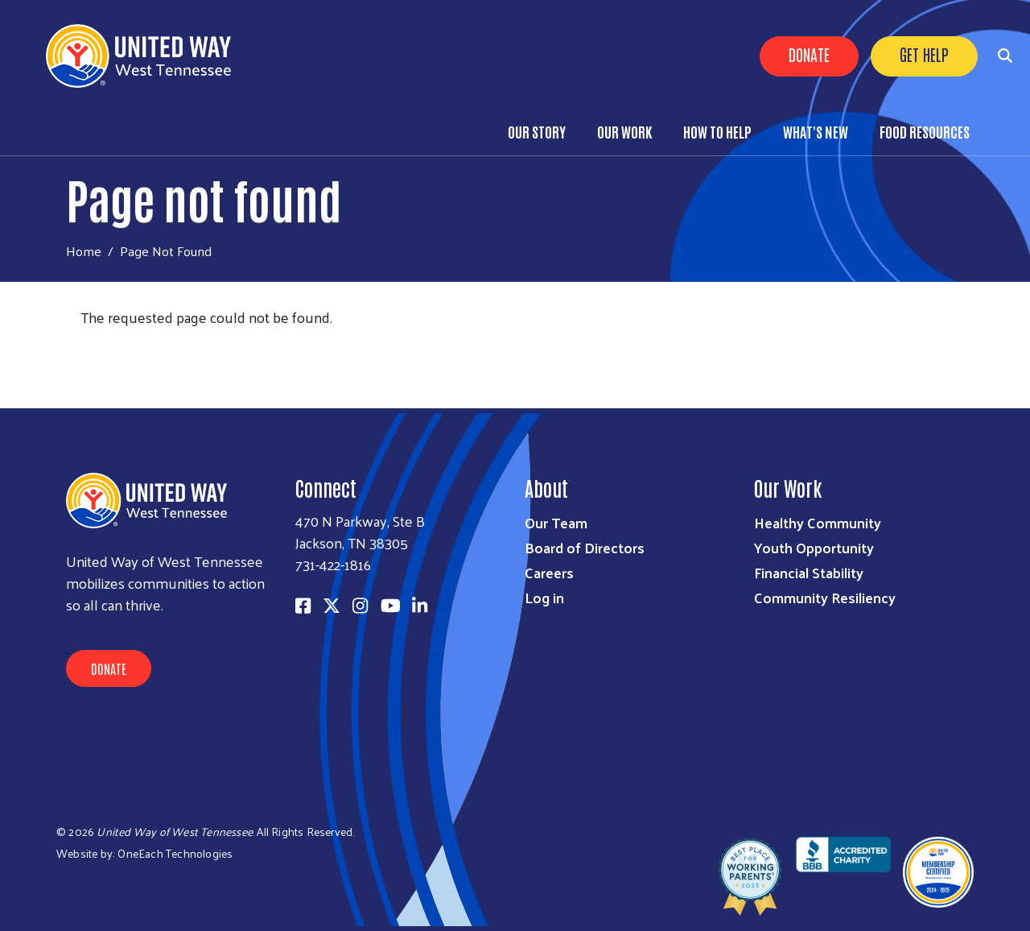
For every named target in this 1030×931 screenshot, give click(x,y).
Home (83, 251)
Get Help (924, 53)
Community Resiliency (825, 597)
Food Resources (925, 131)
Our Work (624, 131)
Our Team (556, 522)
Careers (549, 572)
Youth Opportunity (814, 547)
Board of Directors (585, 547)
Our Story (537, 131)
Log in (544, 597)
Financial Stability (808, 572)
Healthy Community (817, 522)
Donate (809, 53)
